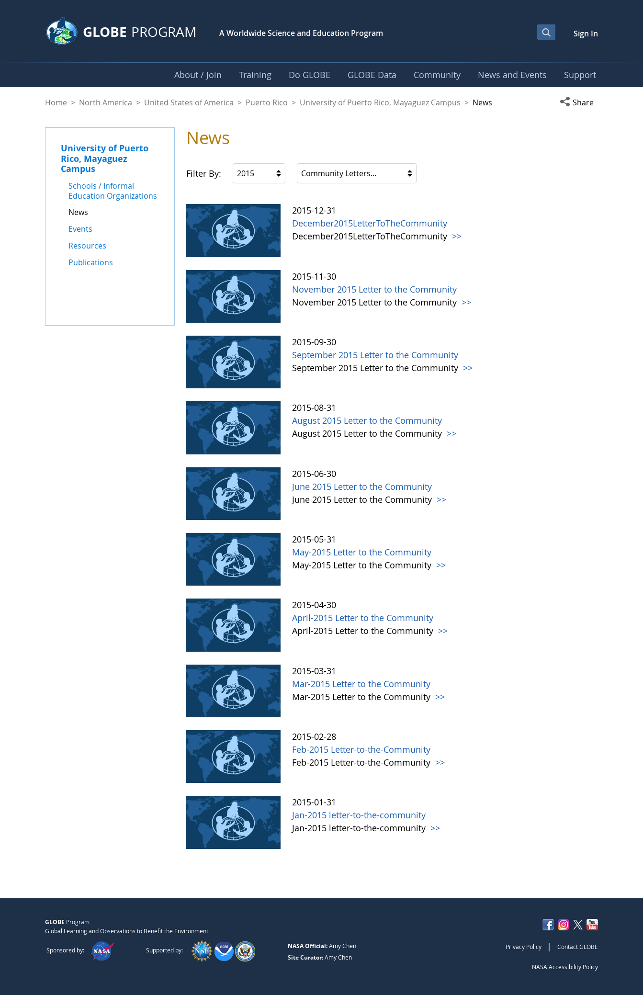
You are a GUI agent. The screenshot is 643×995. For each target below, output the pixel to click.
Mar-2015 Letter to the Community (361, 684)
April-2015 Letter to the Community (362, 617)
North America (105, 102)
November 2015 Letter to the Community (374, 289)
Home (56, 102)
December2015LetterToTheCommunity (369, 223)
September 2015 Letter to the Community (375, 355)
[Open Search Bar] (546, 32)
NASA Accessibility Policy (565, 967)
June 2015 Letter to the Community (362, 486)
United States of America (189, 102)
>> (456, 236)
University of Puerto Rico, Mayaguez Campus (380, 102)
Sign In (586, 33)
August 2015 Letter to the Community (367, 420)
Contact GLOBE (577, 946)
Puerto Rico (267, 102)
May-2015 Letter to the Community (361, 552)
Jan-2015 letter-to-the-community (359, 815)
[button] (579, 102)
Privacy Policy (523, 946)
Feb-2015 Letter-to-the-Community (361, 749)
